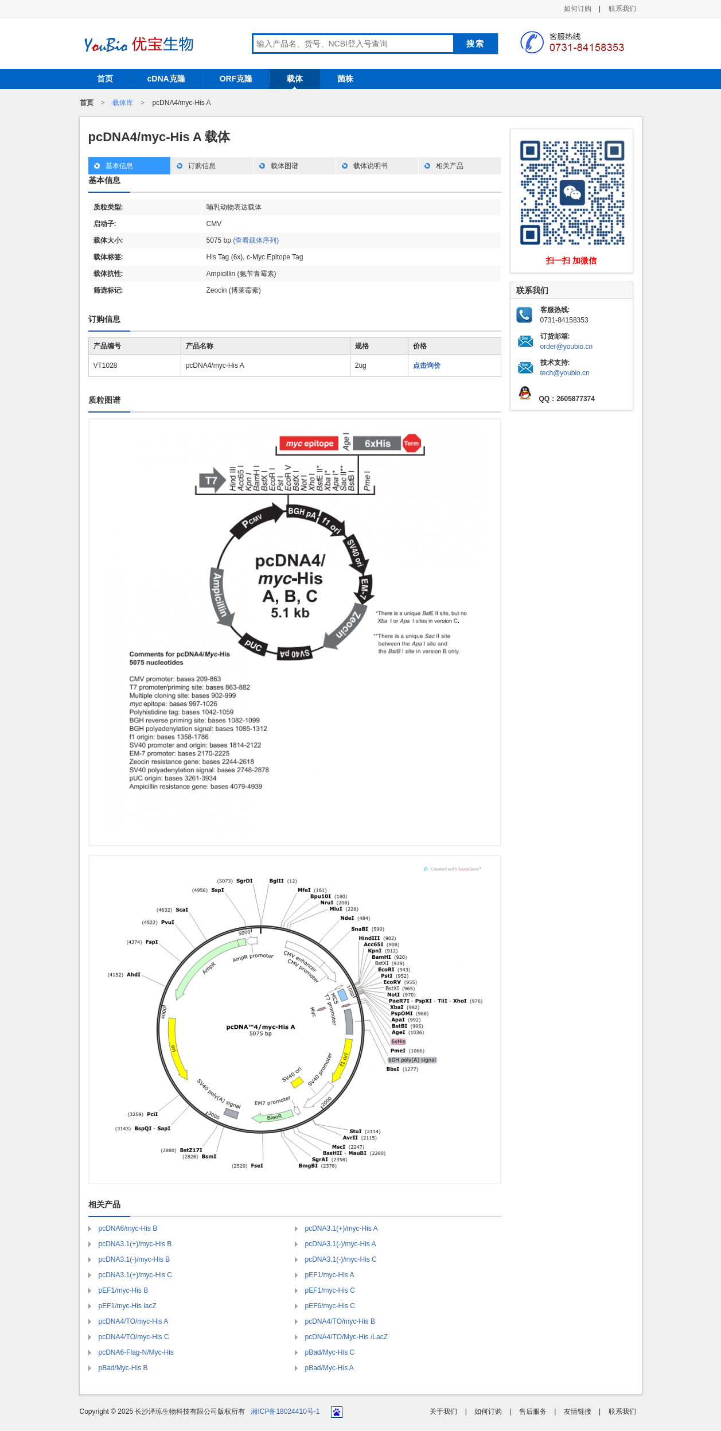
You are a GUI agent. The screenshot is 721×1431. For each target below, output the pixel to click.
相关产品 (449, 166)
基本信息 (119, 166)
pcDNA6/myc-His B (128, 1228)
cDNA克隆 (166, 78)
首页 (105, 78)
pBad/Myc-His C (330, 1352)
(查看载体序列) (256, 240)
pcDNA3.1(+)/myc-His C (135, 1275)
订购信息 (202, 166)
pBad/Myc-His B (123, 1368)
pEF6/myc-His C (330, 1306)
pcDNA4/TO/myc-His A (134, 1321)
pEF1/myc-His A (329, 1275)
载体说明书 (370, 166)
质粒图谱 (104, 400)
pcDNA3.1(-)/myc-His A (340, 1244)
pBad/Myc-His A (329, 1368)
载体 (295, 78)
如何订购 (577, 9)
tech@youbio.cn (565, 373)
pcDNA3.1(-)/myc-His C (341, 1259)
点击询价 (427, 365)
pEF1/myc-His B (124, 1290)
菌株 (345, 78)
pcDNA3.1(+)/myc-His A (341, 1228)
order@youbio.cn (566, 347)
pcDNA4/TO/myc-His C (134, 1337)
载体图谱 (284, 166)
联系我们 (622, 9)
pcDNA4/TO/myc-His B (340, 1321)
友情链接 (577, 1411)
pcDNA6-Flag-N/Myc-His (136, 1352)
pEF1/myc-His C (330, 1290)
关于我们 (443, 1411)
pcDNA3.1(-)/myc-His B (134, 1259)
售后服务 (533, 1411)
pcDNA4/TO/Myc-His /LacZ (346, 1337)
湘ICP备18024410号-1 (285, 1411)
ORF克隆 (236, 78)
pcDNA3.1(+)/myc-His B (135, 1244)
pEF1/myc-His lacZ (128, 1306)
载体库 (122, 103)
